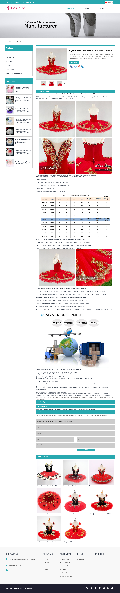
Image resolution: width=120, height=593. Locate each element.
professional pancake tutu (44, 514)
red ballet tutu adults (69, 514)
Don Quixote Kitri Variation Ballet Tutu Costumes (100, 514)
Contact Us (104, 8)
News (87, 8)
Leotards (8, 65)
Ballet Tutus (9, 53)
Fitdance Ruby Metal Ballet (70, 486)
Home (39, 8)
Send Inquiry (74, 63)
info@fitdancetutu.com (14, 2)
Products (71, 8)
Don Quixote (21, 42)
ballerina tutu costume (95, 486)
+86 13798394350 (30, 2)
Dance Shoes (10, 69)
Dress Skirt (9, 61)
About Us (53, 8)
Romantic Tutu (10, 57)
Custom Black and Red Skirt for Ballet (47, 486)
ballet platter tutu (67, 542)
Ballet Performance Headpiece (15, 74)
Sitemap (81, 559)
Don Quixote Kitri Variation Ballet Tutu (47, 542)
